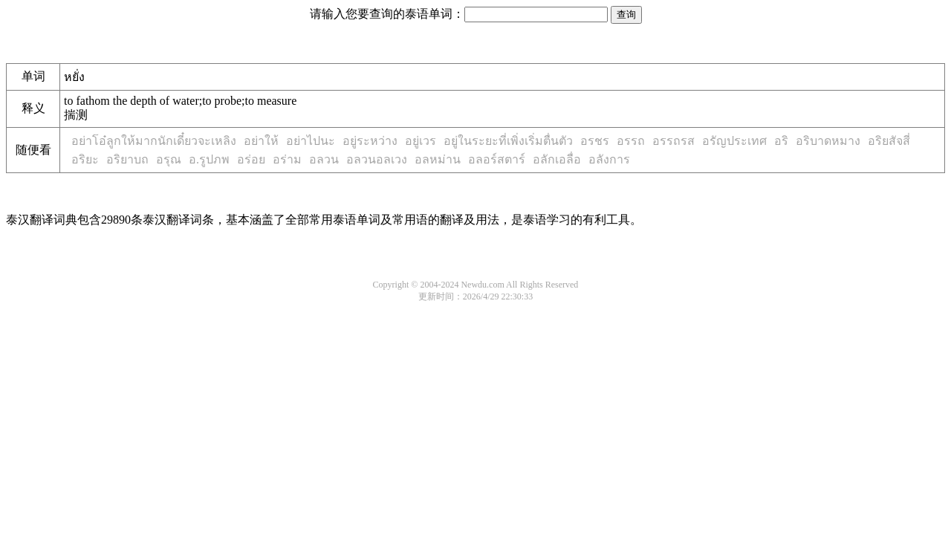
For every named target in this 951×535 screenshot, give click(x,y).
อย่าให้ (261, 140)
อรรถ (631, 140)
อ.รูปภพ (209, 159)
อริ (781, 140)
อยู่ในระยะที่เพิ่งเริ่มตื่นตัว (508, 140)
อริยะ (85, 159)
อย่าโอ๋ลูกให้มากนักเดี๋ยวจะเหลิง (153, 140)
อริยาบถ (127, 159)
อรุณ (168, 159)
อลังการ (609, 159)
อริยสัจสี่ (889, 140)
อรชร (594, 140)
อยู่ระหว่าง (370, 140)
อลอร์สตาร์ (496, 159)
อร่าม (287, 159)
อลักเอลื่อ (557, 159)
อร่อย (251, 159)
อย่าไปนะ (310, 140)
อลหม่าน (438, 159)
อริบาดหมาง (828, 140)
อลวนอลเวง (376, 159)
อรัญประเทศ (734, 140)
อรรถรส (673, 140)
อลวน (324, 159)
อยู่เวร (420, 140)
